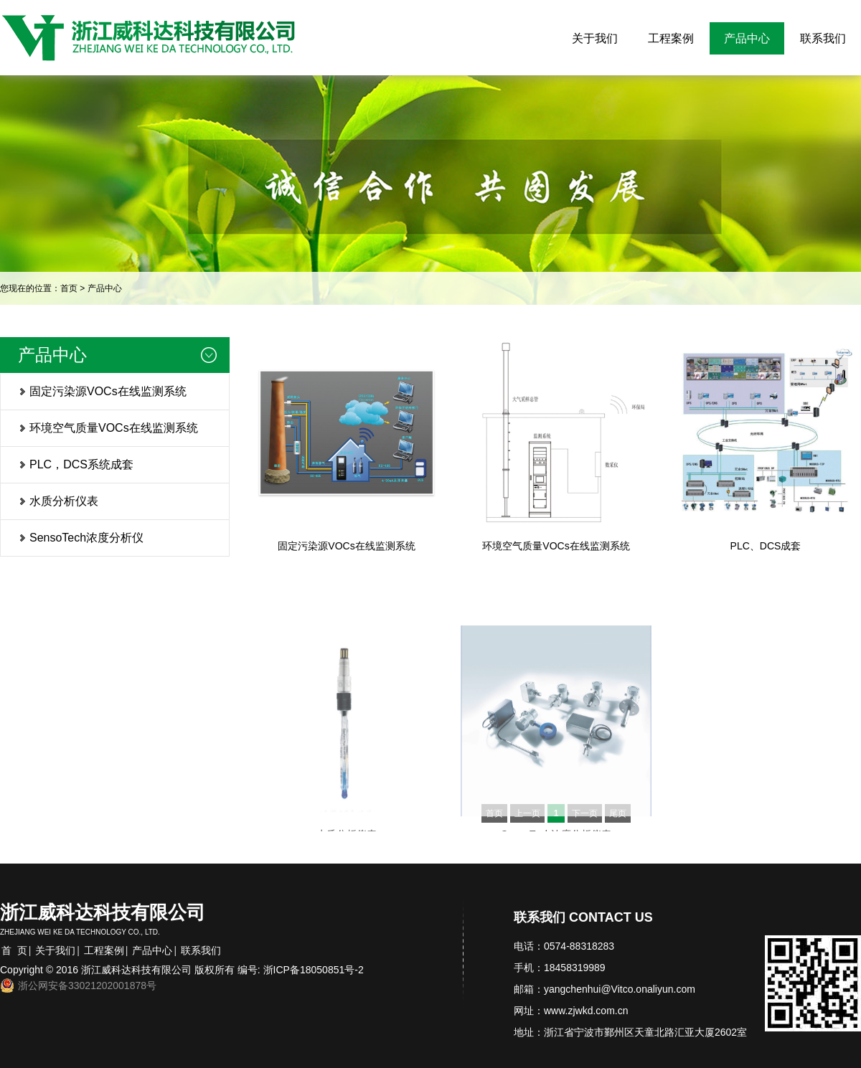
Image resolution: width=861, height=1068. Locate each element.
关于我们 (595, 38)
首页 (68, 288)
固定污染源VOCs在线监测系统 (108, 391)
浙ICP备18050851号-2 (313, 969)
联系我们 (823, 38)
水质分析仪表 (63, 501)
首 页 (14, 950)
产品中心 (747, 38)
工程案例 (671, 38)
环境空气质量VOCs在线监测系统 (113, 428)
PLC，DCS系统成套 (81, 464)
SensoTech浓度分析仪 (86, 537)
